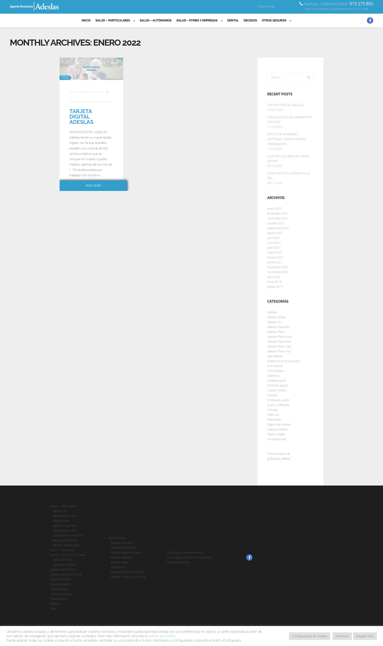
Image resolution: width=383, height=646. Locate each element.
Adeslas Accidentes (123, 547)
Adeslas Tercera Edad (66, 545)
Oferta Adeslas (59, 589)
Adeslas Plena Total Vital (68, 535)
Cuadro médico (277, 390)
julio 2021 (273, 238)
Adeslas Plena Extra (279, 336)
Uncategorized (276, 439)
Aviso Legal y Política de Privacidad (189, 557)
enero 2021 (274, 262)
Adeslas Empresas (64, 564)
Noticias (272, 410)
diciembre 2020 (277, 267)
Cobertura (273, 376)
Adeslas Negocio (121, 557)
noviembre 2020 (277, 272)
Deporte (272, 395)
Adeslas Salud (59, 599)
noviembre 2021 (277, 218)
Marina (98, 92)
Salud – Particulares (63, 506)
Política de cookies (178, 562)
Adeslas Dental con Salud (66, 574)
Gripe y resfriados (278, 405)
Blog (53, 608)
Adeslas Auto (119, 567)
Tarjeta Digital (99, 102)
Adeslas (76, 102)
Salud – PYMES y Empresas (68, 555)
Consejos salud (276, 380)
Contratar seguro (277, 385)
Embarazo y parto (278, 400)
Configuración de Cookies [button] (309, 636)
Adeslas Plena (276, 332)
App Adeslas (275, 356)
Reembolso (274, 419)
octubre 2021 (276, 223)
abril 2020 (273, 277)
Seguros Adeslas (277, 429)
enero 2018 (274, 282)
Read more (93, 185)
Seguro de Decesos (279, 424)
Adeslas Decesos (60, 579)
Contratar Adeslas (61, 594)
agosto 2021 (275, 233)
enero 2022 (274, 208)
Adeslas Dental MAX (62, 569)
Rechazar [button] (342, 636)
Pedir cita (273, 415)
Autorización (275, 366)
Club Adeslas (275, 371)
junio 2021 (274, 243)
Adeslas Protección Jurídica (128, 577)
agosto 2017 (275, 286)
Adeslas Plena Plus (279, 341)
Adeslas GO (60, 511)
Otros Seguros (117, 538)
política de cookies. (162, 636)
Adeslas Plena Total (279, 346)
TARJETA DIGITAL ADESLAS (81, 116)
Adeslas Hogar (120, 562)
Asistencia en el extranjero (283, 361)
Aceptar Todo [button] (365, 636)
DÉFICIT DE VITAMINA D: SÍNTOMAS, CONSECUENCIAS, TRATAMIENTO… (286, 139)
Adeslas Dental (276, 317)
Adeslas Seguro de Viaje (126, 552)
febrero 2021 (275, 257)
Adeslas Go (274, 322)
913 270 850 (361, 3)
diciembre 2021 (277, 213)
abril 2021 (273, 247)
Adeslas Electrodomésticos (127, 572)
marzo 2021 (275, 252)
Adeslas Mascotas (278, 327)
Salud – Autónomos (62, 550)
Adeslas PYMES (62, 560)
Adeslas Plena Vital (279, 351)
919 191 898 (359, 9)
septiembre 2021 (278, 228)
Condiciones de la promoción (185, 552)
